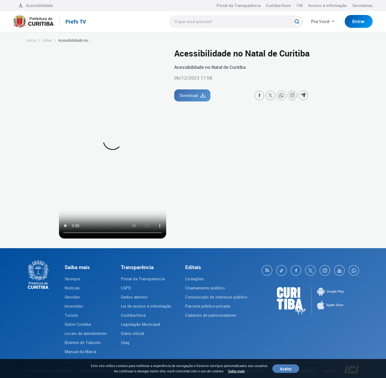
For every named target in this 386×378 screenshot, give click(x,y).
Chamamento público (205, 287)
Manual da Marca (80, 351)
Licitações (194, 278)
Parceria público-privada (207, 306)
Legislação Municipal (140, 324)
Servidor (72, 297)
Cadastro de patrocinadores (210, 315)
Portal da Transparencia (143, 278)
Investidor (74, 306)
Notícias (72, 287)
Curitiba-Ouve (278, 5)
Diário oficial (132, 333)
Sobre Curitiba (78, 324)
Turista (71, 315)
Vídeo (47, 40)
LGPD (126, 287)
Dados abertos (134, 297)
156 (299, 5)
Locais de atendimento (86, 333)
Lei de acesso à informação (146, 306)
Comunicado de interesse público (216, 297)
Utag (125, 342)
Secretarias (362, 5)
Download (192, 95)
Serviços (72, 278)
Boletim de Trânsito (83, 342)
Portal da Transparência (239, 5)
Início (31, 40)
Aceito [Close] (286, 368)
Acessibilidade (36, 5)
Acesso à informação (327, 5)
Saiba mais (236, 371)
